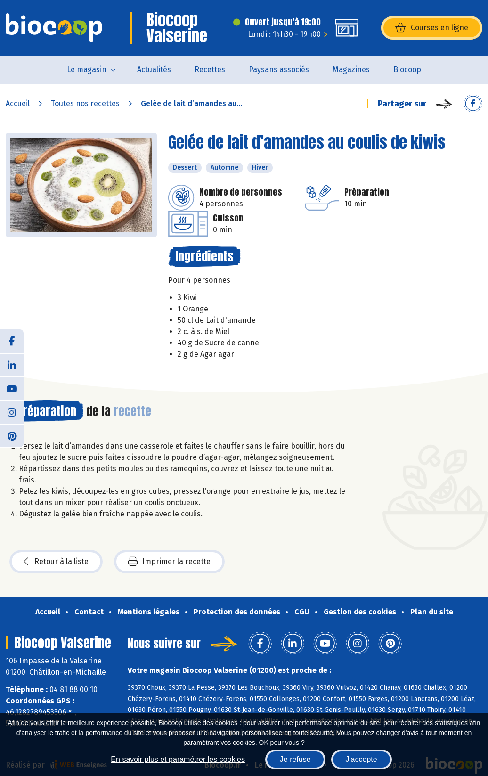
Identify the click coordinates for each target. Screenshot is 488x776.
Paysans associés (279, 69)
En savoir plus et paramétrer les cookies (178, 759)
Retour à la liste (56, 561)
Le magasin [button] (86, 69)
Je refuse (295, 759)
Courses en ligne (431, 28)
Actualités (154, 69)
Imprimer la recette (169, 561)
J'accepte (361, 759)
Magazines (351, 69)
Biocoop (407, 69)
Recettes (210, 69)
